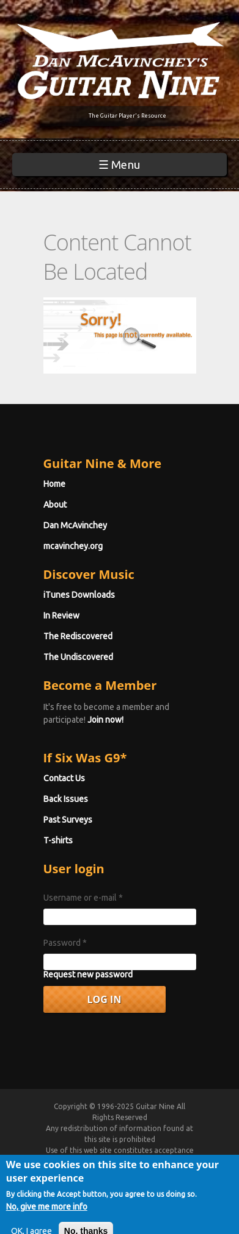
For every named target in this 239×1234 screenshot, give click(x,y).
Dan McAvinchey (75, 525)
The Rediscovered (77, 636)
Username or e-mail (83, 897)
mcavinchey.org (73, 546)
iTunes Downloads (79, 595)
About (55, 504)
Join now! (105, 720)
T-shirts (58, 840)
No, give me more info (46, 1219)
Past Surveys (67, 819)
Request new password (88, 974)
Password (65, 943)
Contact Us (64, 778)
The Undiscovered (78, 657)
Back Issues (65, 799)
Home (54, 484)
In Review (61, 615)
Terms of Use (133, 1161)
